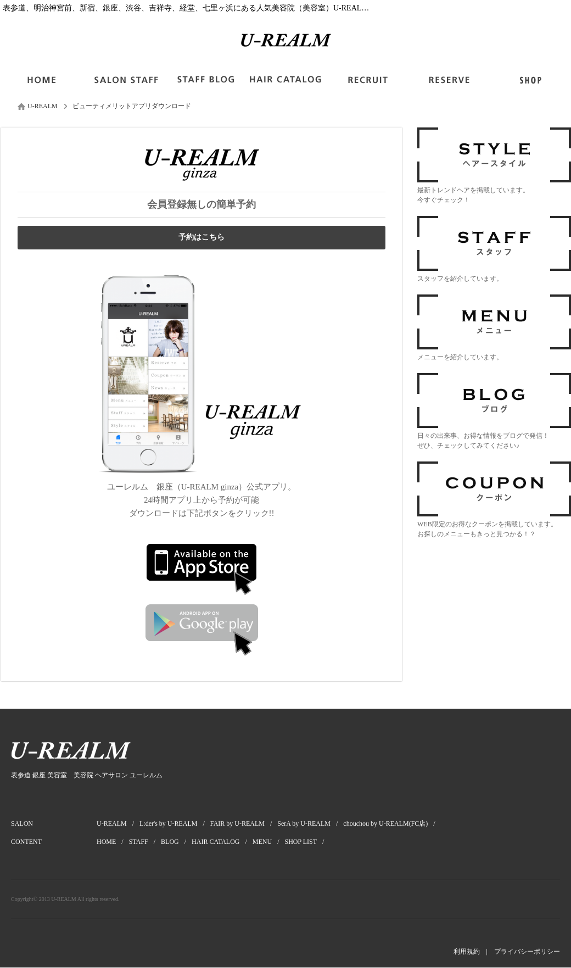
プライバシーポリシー (527, 951)
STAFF (145, 841)
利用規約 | (474, 951)
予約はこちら (201, 237)
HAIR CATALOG (222, 841)
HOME (113, 841)
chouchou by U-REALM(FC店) (391, 823)
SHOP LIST (307, 841)
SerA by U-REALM (310, 823)
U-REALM (118, 823)
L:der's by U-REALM (174, 823)
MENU (269, 841)
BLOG (176, 841)
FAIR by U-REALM (243, 823)
